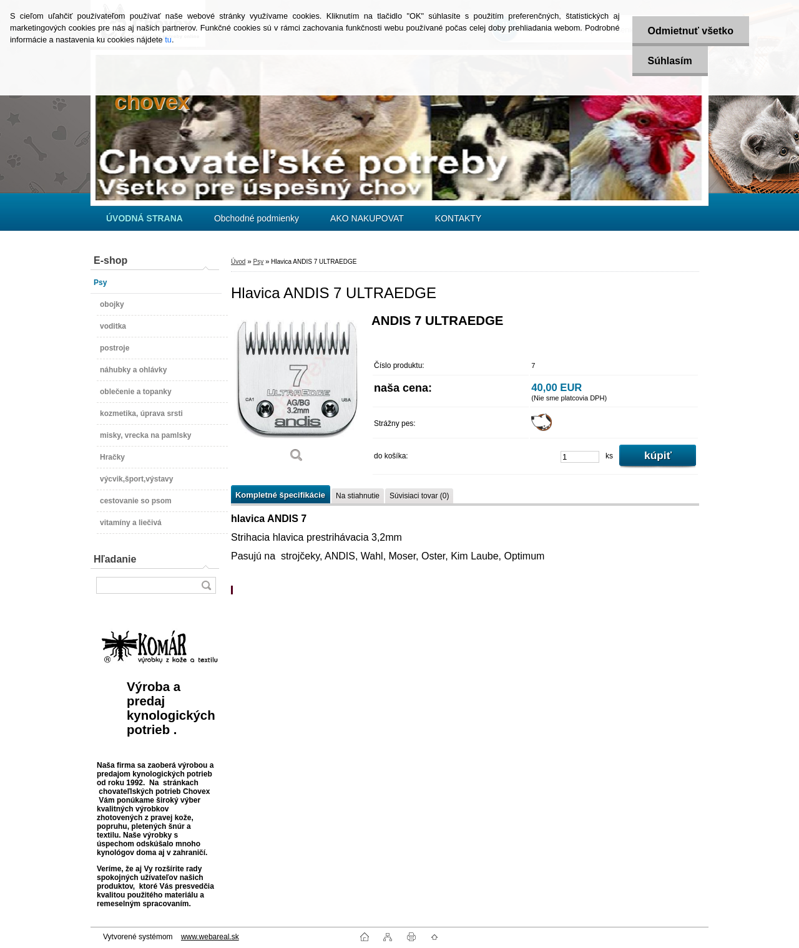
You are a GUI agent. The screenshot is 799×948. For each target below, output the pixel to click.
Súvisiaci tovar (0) (419, 495)
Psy (258, 261)
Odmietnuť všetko (690, 31)
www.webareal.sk (210, 936)
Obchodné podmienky (256, 218)
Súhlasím (670, 61)
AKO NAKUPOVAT (367, 218)
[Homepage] (145, 218)
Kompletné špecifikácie (280, 495)
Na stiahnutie (358, 495)
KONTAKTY (458, 218)
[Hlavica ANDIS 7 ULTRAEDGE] (296, 392)
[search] (206, 585)
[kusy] (580, 457)
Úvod (238, 261)
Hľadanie (115, 559)
